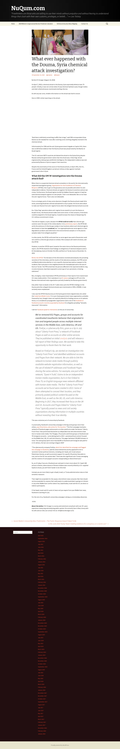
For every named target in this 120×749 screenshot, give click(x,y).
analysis (63, 338)
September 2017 (42, 702)
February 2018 (42, 687)
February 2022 (42, 559)
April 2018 (40, 681)
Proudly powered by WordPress (60, 745)
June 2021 (41, 570)
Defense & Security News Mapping (67, 24)
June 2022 (41, 547)
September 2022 (42, 538)
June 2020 (41, 605)
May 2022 (40, 550)
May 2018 (40, 678)
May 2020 (40, 608)
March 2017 (41, 719)
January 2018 (41, 690)
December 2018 (42, 658)
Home (13, 24)
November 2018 (42, 661)
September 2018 (42, 667)
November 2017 (42, 696)
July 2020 (40, 602)
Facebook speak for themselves (47, 310)
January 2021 (41, 585)
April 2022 (40, 553)
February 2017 (42, 722)
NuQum (58, 75)
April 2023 (40, 535)
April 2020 (40, 611)
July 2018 (40, 672)
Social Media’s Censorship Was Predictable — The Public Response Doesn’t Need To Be (43, 521)
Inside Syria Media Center (42, 296)
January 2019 (41, 655)
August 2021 (41, 565)
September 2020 (42, 597)
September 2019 (42, 632)
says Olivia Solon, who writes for (51, 427)
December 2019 (42, 623)
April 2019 (40, 646)
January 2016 (41, 734)
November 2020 (42, 591)
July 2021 (40, 567)
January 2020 (41, 620)
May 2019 (40, 643)
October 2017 (42, 699)
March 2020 (41, 614)
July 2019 (40, 637)
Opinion (50, 75)
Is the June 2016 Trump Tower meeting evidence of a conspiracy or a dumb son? (78, 524)
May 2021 (40, 573)
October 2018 (42, 664)
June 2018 (41, 675)
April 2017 (40, 716)
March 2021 (41, 579)
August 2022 (41, 541)
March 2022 (41, 556)
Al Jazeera (65, 278)
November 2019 (42, 626)
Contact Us (84, 24)
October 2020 (42, 594)
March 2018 (41, 684)
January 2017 (41, 725)
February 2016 (42, 731)
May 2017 (40, 713)
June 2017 (41, 710)
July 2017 (40, 707)
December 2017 (42, 693)
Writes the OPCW (37, 258)
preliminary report (71, 224)
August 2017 (41, 705)
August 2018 (41, 670)
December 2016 (42, 728)
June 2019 (41, 640)
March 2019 (41, 649)
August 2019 (41, 635)
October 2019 (42, 629)
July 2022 (40, 544)
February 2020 (42, 617)
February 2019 (42, 652)
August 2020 (41, 600)
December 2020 (42, 588)
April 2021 (40, 576)
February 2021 (42, 582)
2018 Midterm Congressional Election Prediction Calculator (36, 24)
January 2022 (41, 562)
